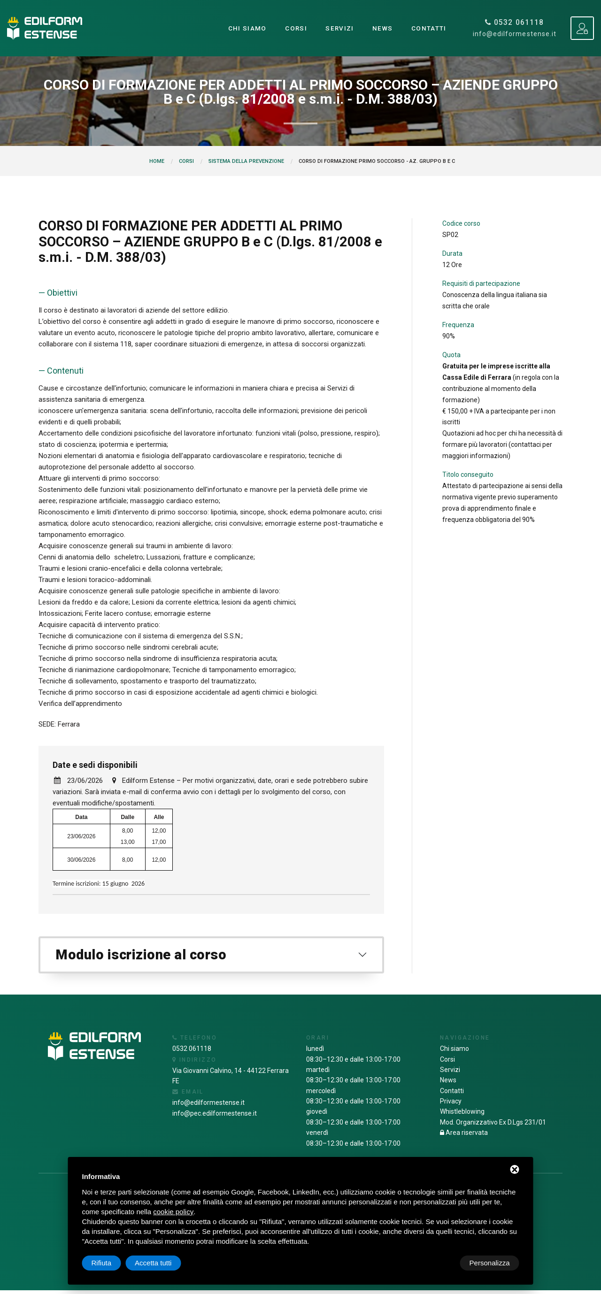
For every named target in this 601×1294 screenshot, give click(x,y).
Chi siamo (245, 28)
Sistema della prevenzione (246, 161)
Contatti (428, 28)
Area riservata (464, 1136)
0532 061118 (515, 22)
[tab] (211, 956)
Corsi (294, 28)
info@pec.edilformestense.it (214, 1116)
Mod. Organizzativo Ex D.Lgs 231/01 (493, 1125)
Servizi (338, 28)
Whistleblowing (462, 1115)
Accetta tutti (491, 1263)
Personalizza (112, 1263)
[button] (211, 956)
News (382, 28)
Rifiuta (440, 1263)
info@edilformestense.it (514, 34)
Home (156, 161)
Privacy (451, 1105)
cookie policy (173, 1212)
